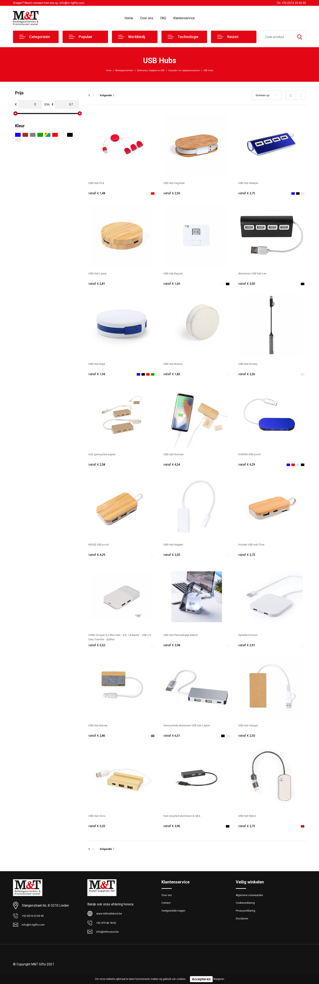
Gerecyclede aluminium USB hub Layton (191, 730)
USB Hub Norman (175, 457)
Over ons (146, 18)
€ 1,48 (97, 193)
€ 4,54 (172, 467)
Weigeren (218, 979)
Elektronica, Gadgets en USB (147, 70)
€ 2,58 (97, 467)
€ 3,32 (97, 832)
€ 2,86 (97, 741)
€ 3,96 (172, 832)
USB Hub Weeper (250, 183)
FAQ (163, 18)
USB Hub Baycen (175, 274)
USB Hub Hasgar (250, 730)
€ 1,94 (97, 376)
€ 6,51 (172, 741)
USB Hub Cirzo (99, 822)
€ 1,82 (172, 376)
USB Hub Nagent (175, 548)
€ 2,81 (97, 284)
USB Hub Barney (100, 730)
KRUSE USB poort (101, 548)
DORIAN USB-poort (252, 457)
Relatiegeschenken (111, 70)
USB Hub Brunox (175, 365)
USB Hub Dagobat (176, 183)
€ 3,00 (247, 284)
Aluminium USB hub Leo (255, 274)
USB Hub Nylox (249, 822)
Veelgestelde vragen (175, 920)
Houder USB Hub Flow (254, 548)
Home (129, 18)
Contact (166, 911)
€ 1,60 (172, 284)
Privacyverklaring (247, 920)
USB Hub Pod (98, 183)
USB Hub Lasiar (99, 274)
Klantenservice (184, 18)
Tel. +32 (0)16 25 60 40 (291, 3)
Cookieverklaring (247, 911)
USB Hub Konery (250, 365)
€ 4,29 (247, 467)
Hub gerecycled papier (104, 457)
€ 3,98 (172, 650)
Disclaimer (243, 929)
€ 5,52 (97, 650)
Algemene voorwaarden (252, 903)
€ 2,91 (247, 650)
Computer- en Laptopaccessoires (193, 70)
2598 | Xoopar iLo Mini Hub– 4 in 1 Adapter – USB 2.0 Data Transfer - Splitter (121, 641)
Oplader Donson (250, 639)
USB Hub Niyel (98, 365)
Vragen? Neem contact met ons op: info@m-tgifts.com (48, 3)
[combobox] (277, 37)
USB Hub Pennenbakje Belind (184, 639)
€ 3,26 (247, 376)
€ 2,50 (172, 193)
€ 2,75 (247, 193)
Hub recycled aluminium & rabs (185, 822)
